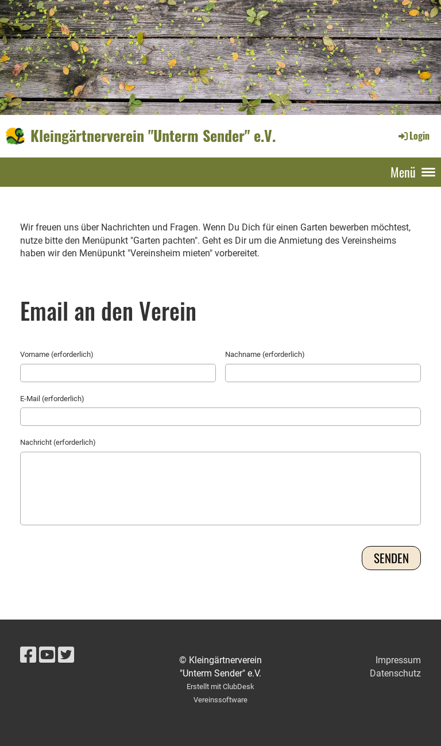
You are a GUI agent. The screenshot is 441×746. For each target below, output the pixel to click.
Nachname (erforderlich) (265, 354)
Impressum (398, 660)
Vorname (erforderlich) (57, 354)
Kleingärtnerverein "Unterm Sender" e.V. (153, 135)
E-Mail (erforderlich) (52, 398)
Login (413, 136)
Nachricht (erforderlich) (58, 442)
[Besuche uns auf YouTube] (47, 655)
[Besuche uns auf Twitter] (66, 655)
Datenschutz (395, 673)
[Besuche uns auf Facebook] (28, 655)
